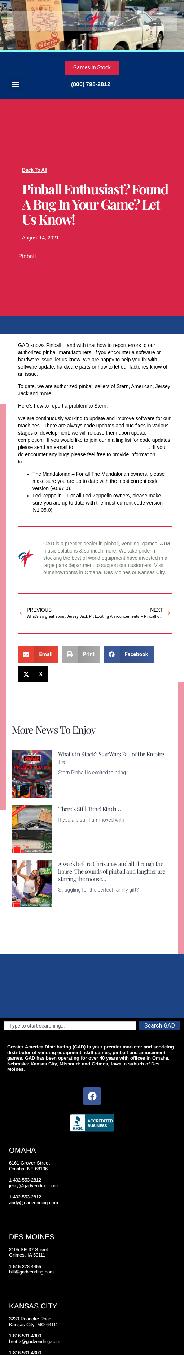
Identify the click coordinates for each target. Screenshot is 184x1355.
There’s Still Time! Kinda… (89, 809)
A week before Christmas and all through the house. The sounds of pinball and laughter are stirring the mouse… (111, 871)
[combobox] (70, 1025)
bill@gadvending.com (31, 1272)
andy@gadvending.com (33, 1202)
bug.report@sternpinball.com (55, 462)
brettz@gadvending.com (34, 1341)
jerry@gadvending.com (33, 1185)
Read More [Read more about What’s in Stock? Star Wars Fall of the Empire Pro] (70, 793)
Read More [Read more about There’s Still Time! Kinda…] (70, 848)
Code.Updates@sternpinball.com (111, 447)
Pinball (27, 256)
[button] (15, 84)
